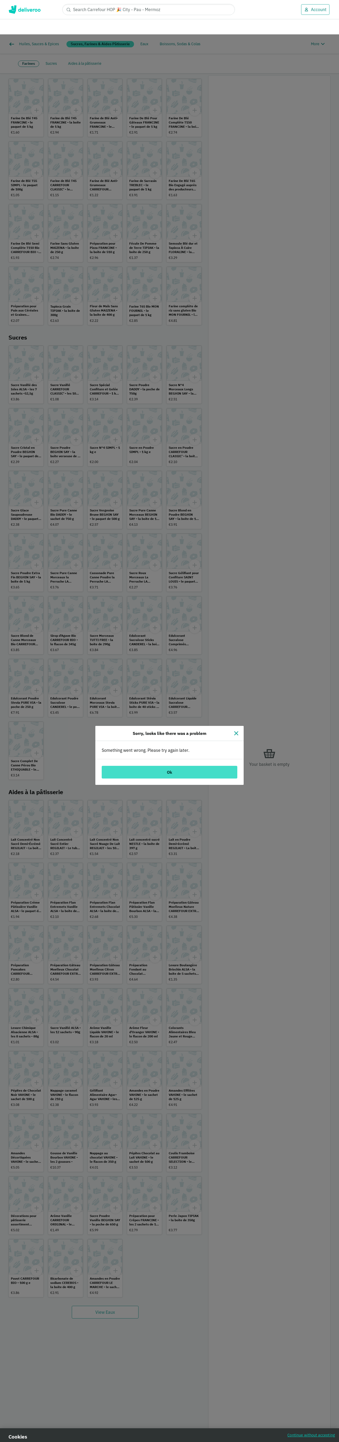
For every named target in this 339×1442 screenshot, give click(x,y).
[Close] (236, 699)
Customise (240, 1417)
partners (123, 1411)
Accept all (278, 1417)
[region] (169, 1418)
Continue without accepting (311, 1400)
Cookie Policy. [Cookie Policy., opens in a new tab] (96, 1436)
